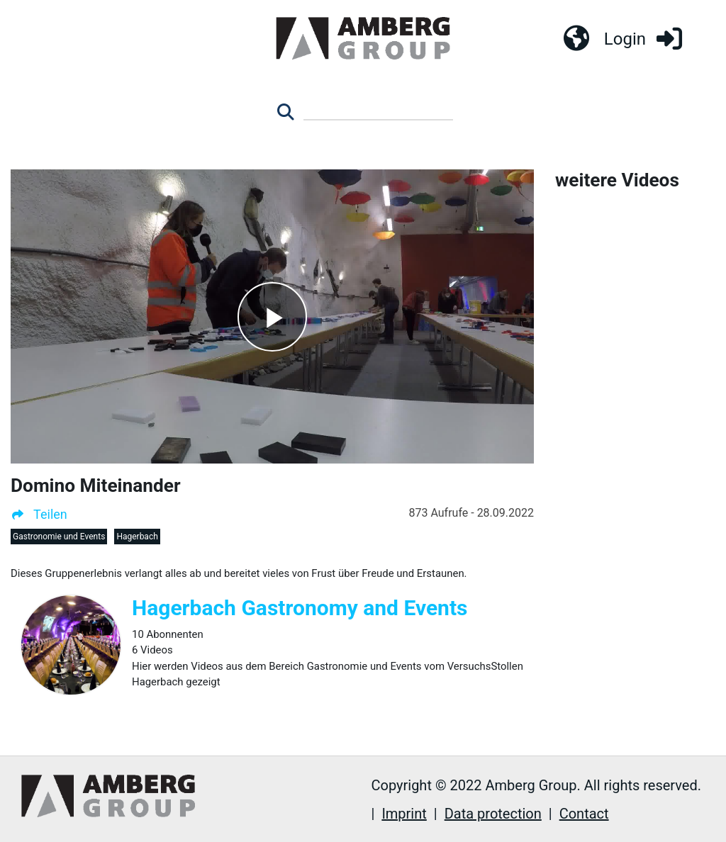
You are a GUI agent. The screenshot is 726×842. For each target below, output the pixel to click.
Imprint (403, 813)
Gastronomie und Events (59, 536)
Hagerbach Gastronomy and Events (300, 607)
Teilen (39, 514)
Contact (584, 813)
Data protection (493, 813)
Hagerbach (136, 536)
